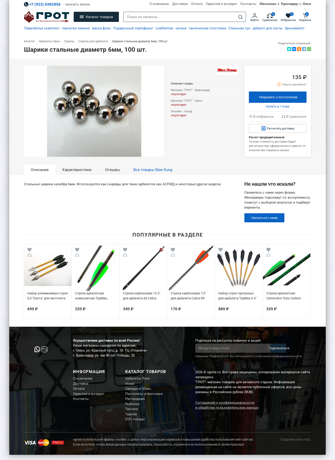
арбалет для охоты (267, 28)
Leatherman (164, 28)
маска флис (101, 28)
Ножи (129, 385)
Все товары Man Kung (152, 169)
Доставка (180, 4)
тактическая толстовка (207, 28)
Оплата (197, 4)
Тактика (131, 413)
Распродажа (135, 401)
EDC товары (135, 424)
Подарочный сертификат (133, 28)
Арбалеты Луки (137, 379)
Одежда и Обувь (138, 390)
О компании (159, 4)
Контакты (248, 4)
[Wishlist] (29, 250)
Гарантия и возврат (221, 4)
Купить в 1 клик (278, 106)
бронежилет (294, 28)
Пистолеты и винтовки (144, 396)
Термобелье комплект (42, 28)
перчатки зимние (76, 28)
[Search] (240, 17)
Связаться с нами (265, 218)
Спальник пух (239, 28)
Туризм (131, 418)
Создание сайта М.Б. (295, 444)
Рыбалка (132, 407)
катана (181, 28)
